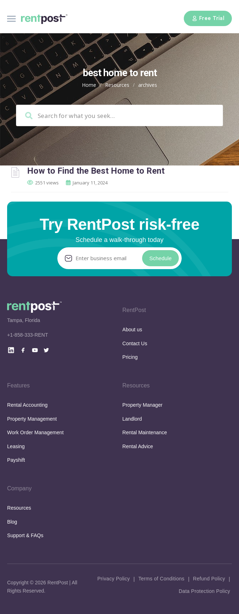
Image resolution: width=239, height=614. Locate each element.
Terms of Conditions (161, 578)
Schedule (160, 258)
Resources (117, 84)
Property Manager (143, 405)
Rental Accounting (27, 405)
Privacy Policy (113, 578)
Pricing (130, 357)
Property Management (32, 419)
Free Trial (207, 18)
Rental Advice (138, 446)
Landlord (132, 419)
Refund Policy (209, 578)
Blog (12, 522)
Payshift (16, 460)
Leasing (16, 446)
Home (89, 84)
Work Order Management (35, 432)
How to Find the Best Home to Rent (96, 171)
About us (132, 329)
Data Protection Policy (204, 591)
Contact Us (135, 343)
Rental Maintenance (145, 432)
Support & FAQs (25, 535)
